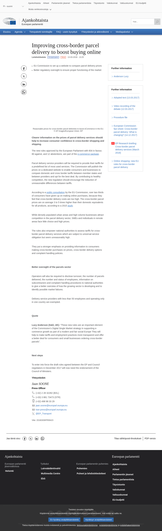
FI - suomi (7, 6)
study (70, 205)
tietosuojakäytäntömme (87, 527)
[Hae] (157, 22)
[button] (40, 9)
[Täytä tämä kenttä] (145, 22)
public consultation (56, 192)
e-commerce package (88, 154)
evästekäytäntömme (108, 527)
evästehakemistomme (130, 527)
